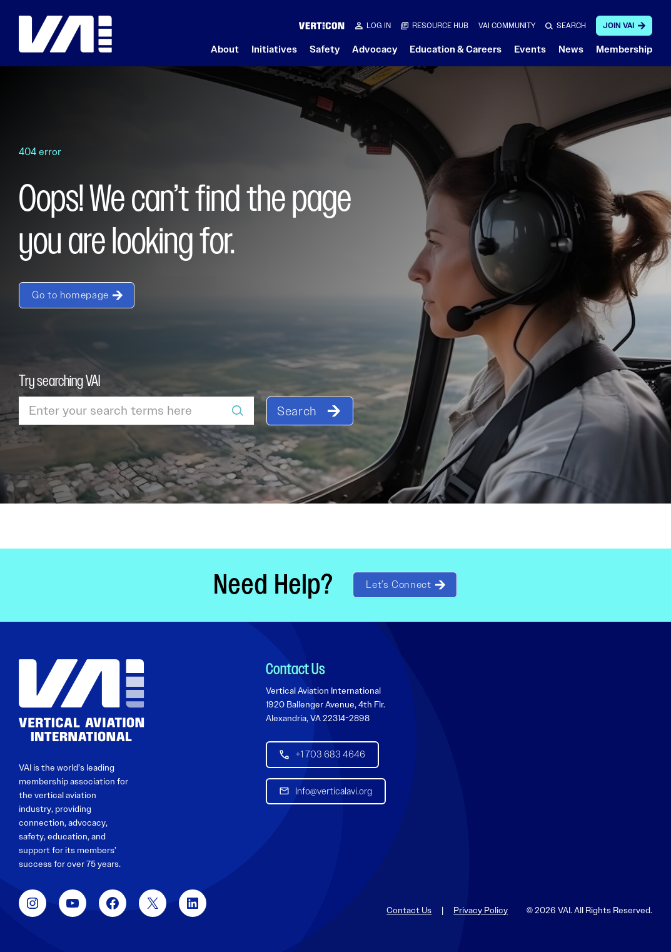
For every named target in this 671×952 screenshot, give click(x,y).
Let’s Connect (398, 584)
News (570, 49)
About (225, 49)
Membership (624, 49)
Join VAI (618, 26)
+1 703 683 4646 (330, 754)
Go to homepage (70, 294)
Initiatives (274, 49)
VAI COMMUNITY (506, 26)
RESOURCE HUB (440, 26)
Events (530, 49)
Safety (325, 49)
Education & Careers (456, 49)
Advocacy (374, 49)
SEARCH (571, 26)
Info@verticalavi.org (333, 790)
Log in (378, 26)
